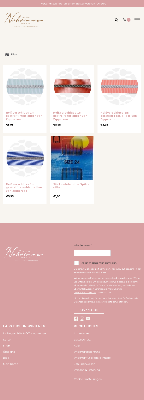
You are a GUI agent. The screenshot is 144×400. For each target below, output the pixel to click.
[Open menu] (137, 20)
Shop (6, 345)
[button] (126, 20)
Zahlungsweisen (84, 364)
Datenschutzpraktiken (85, 292)
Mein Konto (10, 364)
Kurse (6, 339)
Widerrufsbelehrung (87, 351)
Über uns (9, 351)
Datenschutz (82, 339)
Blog (6, 357)
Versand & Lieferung (87, 370)
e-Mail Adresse (83, 245)
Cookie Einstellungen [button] (88, 379)
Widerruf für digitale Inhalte (92, 357)
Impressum (81, 333)
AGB (77, 345)
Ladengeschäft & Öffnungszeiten (24, 333)
